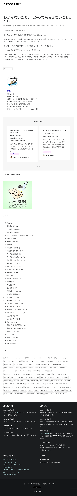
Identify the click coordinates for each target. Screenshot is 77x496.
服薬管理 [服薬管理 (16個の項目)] (36, 370)
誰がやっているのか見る (11, 472)
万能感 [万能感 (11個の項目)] (16, 380)
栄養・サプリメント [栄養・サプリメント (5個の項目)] (46, 390)
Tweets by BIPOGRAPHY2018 (50, 463)
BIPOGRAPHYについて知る (12, 464)
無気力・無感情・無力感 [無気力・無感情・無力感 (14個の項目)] (44, 374)
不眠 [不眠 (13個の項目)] (13, 377)
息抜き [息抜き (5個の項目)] (68, 390)
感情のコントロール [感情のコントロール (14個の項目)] (28, 374)
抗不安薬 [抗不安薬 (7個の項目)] (28, 387)
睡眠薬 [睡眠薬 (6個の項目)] (23, 390)
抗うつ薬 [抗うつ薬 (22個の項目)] (30, 364)
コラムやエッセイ (52, 25)
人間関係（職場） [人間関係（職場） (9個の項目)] (9, 383)
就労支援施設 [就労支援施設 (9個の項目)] (30, 383)
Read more (15, 156)
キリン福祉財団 (45, 433)
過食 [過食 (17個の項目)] (22, 370)
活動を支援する (8, 467)
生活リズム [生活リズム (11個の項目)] (25, 380)
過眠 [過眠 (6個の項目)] (30, 390)
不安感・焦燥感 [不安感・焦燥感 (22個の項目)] (19, 364)
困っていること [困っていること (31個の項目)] (9, 361)
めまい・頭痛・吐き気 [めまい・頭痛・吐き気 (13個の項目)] (59, 374)
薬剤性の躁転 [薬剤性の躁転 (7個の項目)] (38, 387)
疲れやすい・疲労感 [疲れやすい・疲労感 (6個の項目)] (65, 387)
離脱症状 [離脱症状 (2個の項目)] (40, 393)
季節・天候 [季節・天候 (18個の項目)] (53, 367)
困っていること (8, 68)
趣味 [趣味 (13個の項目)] (6, 377)
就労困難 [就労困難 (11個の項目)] (7, 380)
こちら (48, 450)
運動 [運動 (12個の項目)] (43, 377)
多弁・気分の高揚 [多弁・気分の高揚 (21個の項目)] (58, 364)
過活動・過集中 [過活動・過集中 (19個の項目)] (28, 367)
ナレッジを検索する (9, 459)
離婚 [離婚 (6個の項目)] (36, 390)
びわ (63, 25)
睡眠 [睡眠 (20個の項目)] (18, 367)
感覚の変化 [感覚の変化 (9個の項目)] (20, 383)
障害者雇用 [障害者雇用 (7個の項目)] (47, 387)
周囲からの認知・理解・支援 (24, 25)
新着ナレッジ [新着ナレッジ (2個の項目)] (49, 393)
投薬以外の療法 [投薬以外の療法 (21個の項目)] (9, 367)
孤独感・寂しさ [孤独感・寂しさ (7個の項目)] (8, 387)
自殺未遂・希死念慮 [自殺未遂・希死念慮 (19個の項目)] (41, 367)
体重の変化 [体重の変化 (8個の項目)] (49, 383)
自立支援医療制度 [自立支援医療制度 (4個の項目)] (20, 393)
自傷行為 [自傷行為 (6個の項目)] (7, 390)
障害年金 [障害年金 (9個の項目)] (67, 380)
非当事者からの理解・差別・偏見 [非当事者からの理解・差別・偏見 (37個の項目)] (49, 358)
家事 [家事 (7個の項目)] (55, 387)
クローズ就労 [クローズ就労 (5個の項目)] (8, 393)
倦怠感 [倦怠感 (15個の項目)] (45, 370)
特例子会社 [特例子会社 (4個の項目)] (30, 393)
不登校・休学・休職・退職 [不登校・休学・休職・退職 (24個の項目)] (63, 361)
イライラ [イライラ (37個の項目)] (64, 358)
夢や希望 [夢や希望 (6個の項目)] (16, 390)
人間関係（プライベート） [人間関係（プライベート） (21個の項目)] (42, 364)
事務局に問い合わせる (10, 474)
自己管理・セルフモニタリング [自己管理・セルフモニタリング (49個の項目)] (12, 358)
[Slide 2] (39, 166)
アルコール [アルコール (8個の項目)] (40, 383)
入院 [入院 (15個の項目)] (52, 370)
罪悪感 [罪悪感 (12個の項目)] (65, 377)
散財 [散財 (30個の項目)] (18, 361)
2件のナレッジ (20, 412)
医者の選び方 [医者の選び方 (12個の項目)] (22, 377)
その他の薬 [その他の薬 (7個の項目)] (19, 387)
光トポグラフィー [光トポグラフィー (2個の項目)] (61, 393)
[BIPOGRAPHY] (12, 4)
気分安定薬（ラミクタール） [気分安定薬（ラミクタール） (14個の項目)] (12, 374)
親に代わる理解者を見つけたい (54, 137)
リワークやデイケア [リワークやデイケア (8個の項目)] (61, 383)
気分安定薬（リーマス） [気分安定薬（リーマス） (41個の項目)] (31, 358)
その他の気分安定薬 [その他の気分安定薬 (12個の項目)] (54, 377)
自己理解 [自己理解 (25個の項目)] (50, 361)
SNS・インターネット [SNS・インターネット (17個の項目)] (10, 370)
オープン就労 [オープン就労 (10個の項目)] (44, 380)
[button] (72, 4)
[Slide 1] (37, 166)
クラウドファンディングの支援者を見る (16, 469)
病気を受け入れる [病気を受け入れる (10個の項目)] (56, 380)
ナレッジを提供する (9, 462)
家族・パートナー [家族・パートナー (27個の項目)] (28, 361)
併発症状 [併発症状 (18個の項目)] (63, 367)
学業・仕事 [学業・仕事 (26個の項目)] (40, 361)
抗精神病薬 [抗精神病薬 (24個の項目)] (8, 364)
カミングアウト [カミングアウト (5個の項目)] (59, 390)
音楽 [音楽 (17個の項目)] (29, 370)
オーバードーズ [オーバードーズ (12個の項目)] (34, 377)
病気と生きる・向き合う (39, 25)
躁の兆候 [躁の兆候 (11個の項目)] (34, 380)
